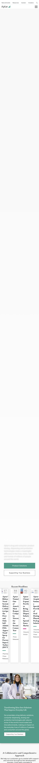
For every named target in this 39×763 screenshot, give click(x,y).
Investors (31, 3)
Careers (23, 3)
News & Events (6, 3)
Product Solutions (19, 566)
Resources (16, 3)
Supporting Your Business (19, 573)
